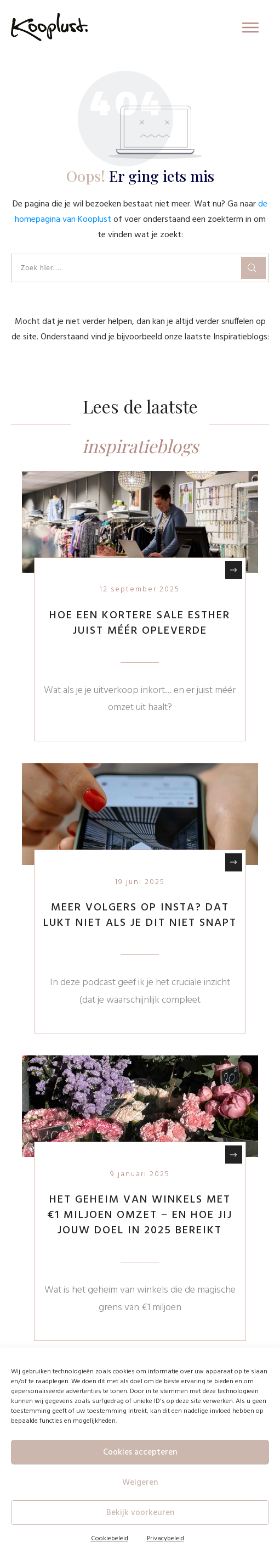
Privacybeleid (165, 1538)
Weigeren (140, 1482)
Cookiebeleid (109, 1538)
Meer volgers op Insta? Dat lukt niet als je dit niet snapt (140, 915)
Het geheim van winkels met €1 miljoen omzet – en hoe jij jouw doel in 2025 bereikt (139, 1215)
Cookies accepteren (140, 1452)
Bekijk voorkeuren (140, 1512)
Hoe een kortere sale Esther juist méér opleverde (139, 623)
